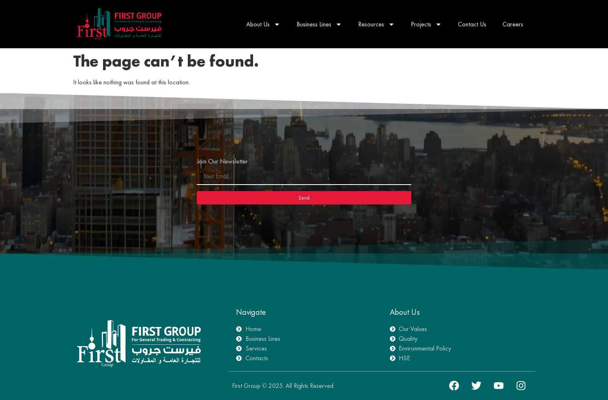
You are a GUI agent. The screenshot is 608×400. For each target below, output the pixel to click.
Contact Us (472, 24)
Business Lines (319, 24)
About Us (263, 24)
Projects (426, 24)
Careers (513, 24)
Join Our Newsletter (222, 162)
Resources (376, 24)
